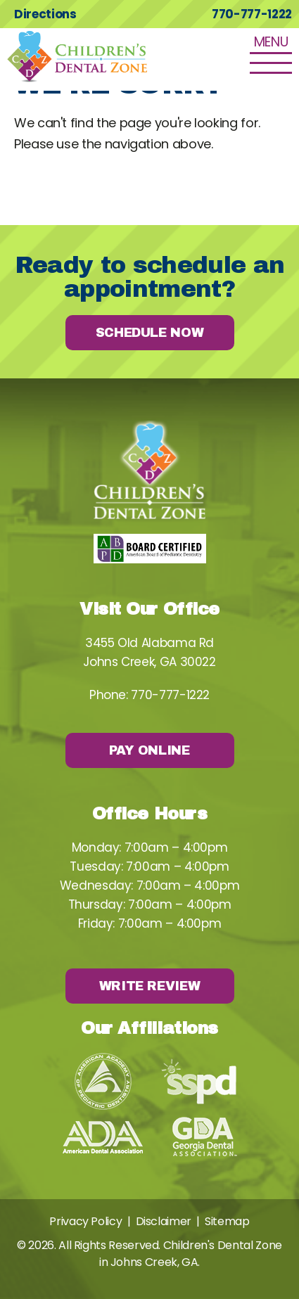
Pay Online (149, 750)
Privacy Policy (85, 1221)
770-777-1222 (252, 14)
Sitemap (227, 1221)
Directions (45, 14)
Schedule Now (150, 333)
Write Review (150, 986)
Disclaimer (163, 1221)
